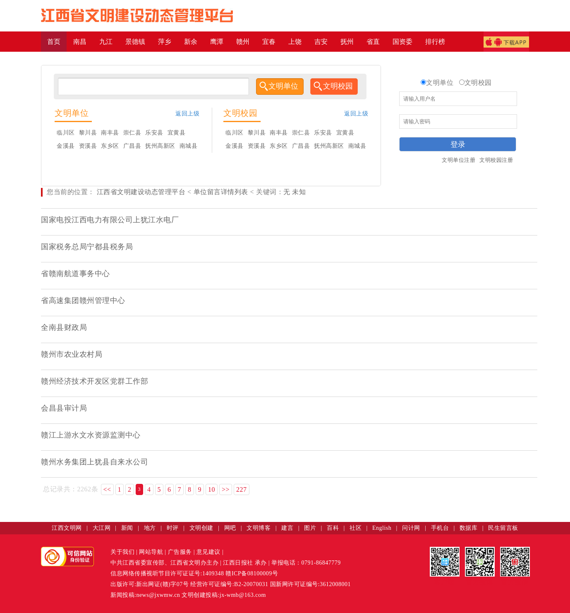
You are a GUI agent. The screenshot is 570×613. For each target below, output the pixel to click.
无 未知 (294, 191)
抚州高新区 (160, 146)
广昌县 (132, 146)
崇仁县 (132, 133)
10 (211, 489)
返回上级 (187, 114)
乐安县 (154, 133)
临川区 (66, 133)
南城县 (189, 146)
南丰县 (110, 133)
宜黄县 (177, 133)
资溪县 (88, 146)
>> (226, 489)
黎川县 (88, 133)
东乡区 (110, 146)
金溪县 (66, 146)
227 (241, 489)
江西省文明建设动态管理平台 (141, 191)
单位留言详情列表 (221, 191)
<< (107, 489)
